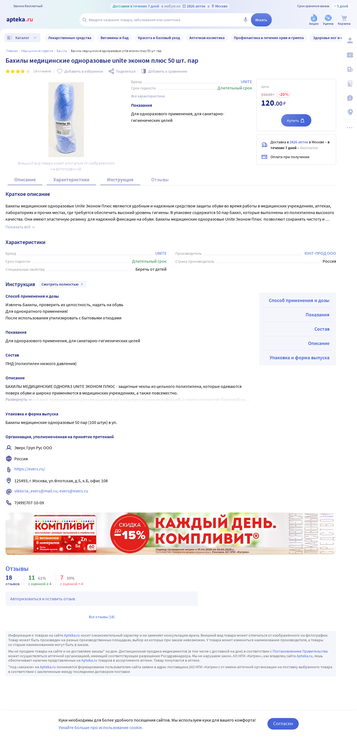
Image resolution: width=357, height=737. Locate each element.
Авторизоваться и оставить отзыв (42, 598)
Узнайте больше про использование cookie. (101, 727)
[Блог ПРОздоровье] (349, 69)
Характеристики (71, 179)
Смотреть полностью (62, 284)
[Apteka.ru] (24, 20)
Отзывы (160, 179)
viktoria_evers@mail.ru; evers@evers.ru (51, 491)
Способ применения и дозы (299, 300)
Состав (322, 329)
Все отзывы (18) (102, 616)
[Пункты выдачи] (349, 112)
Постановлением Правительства (300, 651)
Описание (25, 179)
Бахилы (62, 51)
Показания (318, 314)
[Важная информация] (349, 98)
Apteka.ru (72, 635)
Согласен (283, 723)
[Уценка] (328, 20)
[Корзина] (344, 20)
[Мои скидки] (349, 55)
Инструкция (120, 179)
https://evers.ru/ (29, 469)
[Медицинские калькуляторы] (349, 83)
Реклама (328, 516)
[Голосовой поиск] (245, 19)
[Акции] (314, 20)
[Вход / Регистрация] (349, 40)
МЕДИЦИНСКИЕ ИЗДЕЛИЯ (37, 51)
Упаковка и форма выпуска (300, 357)
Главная (12, 51)
